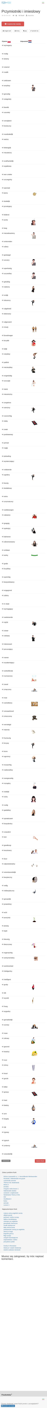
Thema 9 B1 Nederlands (11, 1182)
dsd (5, 1197)
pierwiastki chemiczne (11, 1223)
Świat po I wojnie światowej (12, 1248)
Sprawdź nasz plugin (8, 1406)
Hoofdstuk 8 (7, 1199)
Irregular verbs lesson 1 (11, 1189)
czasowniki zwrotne (10, 1180)
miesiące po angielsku (11, 1221)
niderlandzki (6, 1161)
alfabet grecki (8, 1215)
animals (6, 1203)
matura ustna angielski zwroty (13, 1213)
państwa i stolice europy (11, 1217)
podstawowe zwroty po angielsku (14, 1229)
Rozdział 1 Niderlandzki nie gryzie (14, 1178)
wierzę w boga (8, 1231)
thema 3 (6, 1184)
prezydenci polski (9, 1242)
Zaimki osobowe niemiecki (12, 1250)
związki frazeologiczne (11, 1237)
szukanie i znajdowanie (11, 1193)
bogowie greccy (9, 1233)
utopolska (31, 15)
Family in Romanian (10, 1246)
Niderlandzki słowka (10, 1191)
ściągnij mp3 (7, 31)
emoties (6, 1187)
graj (25, 31)
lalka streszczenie (9, 1227)
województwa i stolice (10, 1239)
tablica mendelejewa (10, 1219)
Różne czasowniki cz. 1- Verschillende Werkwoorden (20, 1176)
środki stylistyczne (9, 1225)
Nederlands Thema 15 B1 (12, 1195)
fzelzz (5, 1201)
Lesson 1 (6, 1205)
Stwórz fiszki (40, 1161)
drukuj (17, 31)
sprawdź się (34, 31)
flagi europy (7, 1235)
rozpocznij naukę (13, 24)
